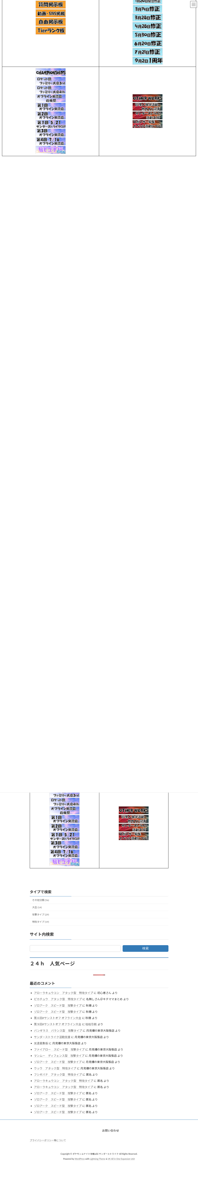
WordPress (80, 1159)
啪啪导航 (91, 1024)
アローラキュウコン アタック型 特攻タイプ (63, 993)
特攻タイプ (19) (40, 921)
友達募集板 (41, 1043)
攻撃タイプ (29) (40, 914)
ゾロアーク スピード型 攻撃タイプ (58, 1005)
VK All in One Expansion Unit (121, 1159)
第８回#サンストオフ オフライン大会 (57, 1018)
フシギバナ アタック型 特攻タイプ (58, 1074)
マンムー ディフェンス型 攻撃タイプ (59, 1055)
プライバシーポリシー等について (48, 1140)
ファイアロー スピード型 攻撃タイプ (59, 1049)
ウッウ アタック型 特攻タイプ (55, 1068)
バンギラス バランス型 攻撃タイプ (58, 1030)
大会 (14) (37, 907)
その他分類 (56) (40, 900)
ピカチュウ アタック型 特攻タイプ (58, 999)
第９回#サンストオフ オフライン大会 (57, 1024)
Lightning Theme (97, 1159)
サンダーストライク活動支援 (52, 1037)
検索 (145, 948)
